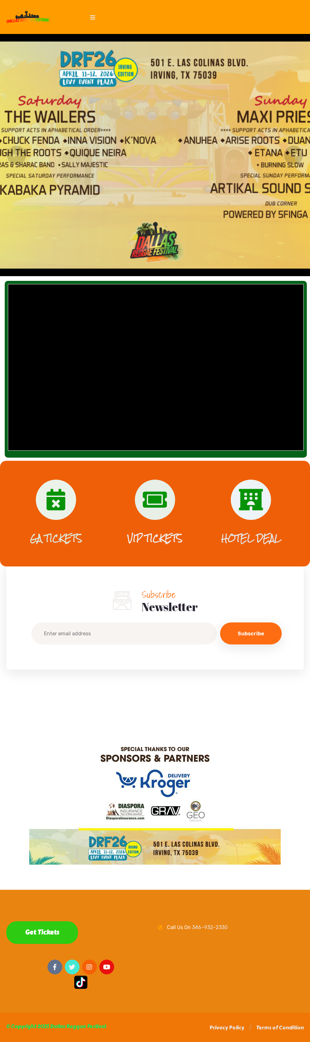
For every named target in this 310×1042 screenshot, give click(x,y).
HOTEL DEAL (251, 538)
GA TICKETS (56, 538)
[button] (226, 1028)
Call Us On (197, 927)
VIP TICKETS (154, 538)
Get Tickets (42, 932)
